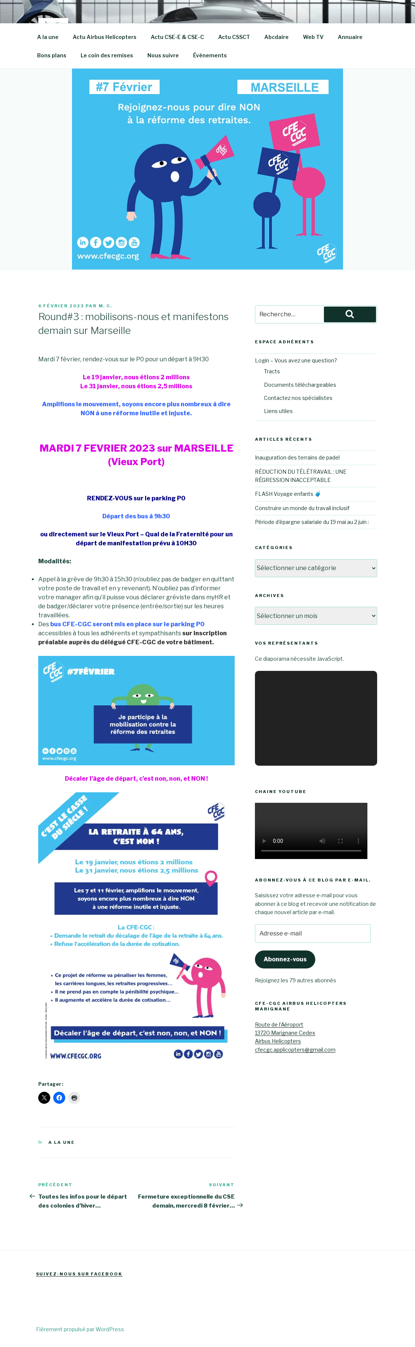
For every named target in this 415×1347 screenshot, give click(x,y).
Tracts (272, 371)
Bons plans (51, 55)
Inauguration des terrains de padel (297, 457)
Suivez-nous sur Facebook (79, 1274)
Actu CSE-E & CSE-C (177, 37)
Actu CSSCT (234, 37)
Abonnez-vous (285, 959)
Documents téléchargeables (300, 385)
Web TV (313, 37)
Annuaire (350, 37)
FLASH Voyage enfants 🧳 (288, 494)
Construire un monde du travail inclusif (302, 508)
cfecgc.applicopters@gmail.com (295, 1049)
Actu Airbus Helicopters (104, 37)
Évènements (210, 55)
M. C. (105, 305)
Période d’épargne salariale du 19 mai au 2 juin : (312, 522)
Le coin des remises (107, 55)
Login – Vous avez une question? (296, 360)
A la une (47, 37)
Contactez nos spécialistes (298, 398)
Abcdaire (276, 37)
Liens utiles (278, 411)
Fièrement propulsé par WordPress (80, 1329)
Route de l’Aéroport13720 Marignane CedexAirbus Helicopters (285, 1033)
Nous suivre (163, 55)
